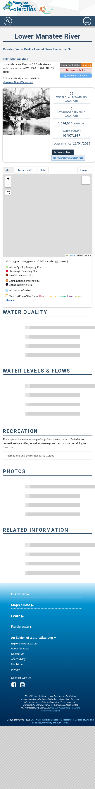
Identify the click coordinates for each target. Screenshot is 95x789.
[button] (8, 179)
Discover (18, 594)
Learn (15, 616)
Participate (20, 627)
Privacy (15, 669)
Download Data (63, 152)
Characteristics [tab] (25, 169)
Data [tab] (43, 169)
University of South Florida (55, 723)
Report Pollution (75, 70)
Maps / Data (20, 605)
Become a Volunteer (76, 75)
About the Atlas (20, 648)
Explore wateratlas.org (24, 643)
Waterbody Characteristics (68, 157)
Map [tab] (8, 169)
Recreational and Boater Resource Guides (30, 455)
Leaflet (70, 255)
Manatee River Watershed (18, 82)
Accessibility (18, 659)
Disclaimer (17, 664)
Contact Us (17, 653)
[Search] (8, 21)
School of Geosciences (62, 720)
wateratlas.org (41, 637)
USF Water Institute (40, 720)
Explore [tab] (84, 169)
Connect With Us (21, 677)
